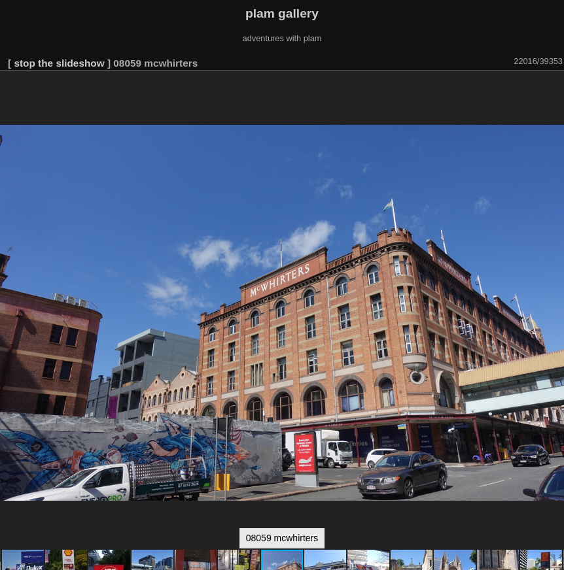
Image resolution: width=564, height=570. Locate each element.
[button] (552, 89)
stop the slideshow (59, 63)
